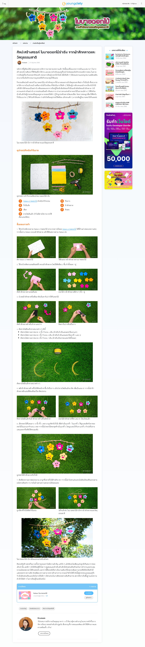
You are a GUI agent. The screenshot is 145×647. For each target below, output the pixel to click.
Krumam (24, 63)
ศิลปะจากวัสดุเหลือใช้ (48, 609)
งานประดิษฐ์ (23, 609)
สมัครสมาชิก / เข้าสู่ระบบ (129, 4)
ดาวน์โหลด (89, 593)
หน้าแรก (15, 43)
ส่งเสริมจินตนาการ (35, 609)
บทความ (25, 43)
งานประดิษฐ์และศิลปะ (39, 43)
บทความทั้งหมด (44, 633)
